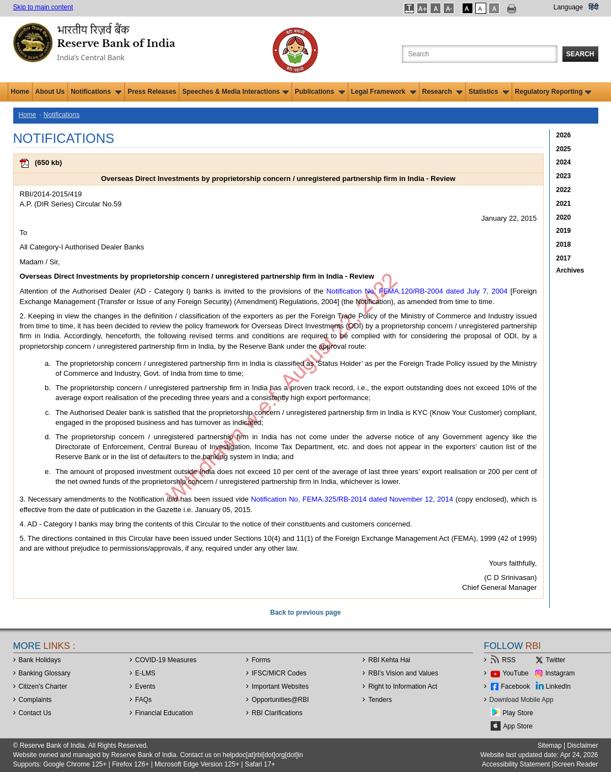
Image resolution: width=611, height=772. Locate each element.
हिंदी (593, 7)
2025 (563, 149)
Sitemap (550, 745)
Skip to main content (43, 7)
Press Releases (151, 91)
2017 (563, 258)
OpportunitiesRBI (280, 700)
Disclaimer (582, 745)
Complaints (35, 700)
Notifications (96, 91)
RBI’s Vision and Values (403, 673)
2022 (563, 190)
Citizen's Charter (43, 686)
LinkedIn (558, 686)
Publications (320, 91)
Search (580, 54)
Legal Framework (383, 91)
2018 (563, 244)
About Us (50, 91)
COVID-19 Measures (165, 660)
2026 (563, 135)
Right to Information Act (402, 686)
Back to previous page (305, 612)
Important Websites (280, 686)
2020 (563, 217)
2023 (563, 176)
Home (20, 91)
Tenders (380, 700)
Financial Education (164, 713)
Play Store (518, 713)
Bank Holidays (40, 660)
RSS (509, 660)
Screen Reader (576, 764)
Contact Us (35, 713)
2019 (563, 231)
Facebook (515, 686)
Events (145, 686)
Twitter (555, 660)
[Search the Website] (479, 54)
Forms (261, 660)
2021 (563, 203)
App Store (518, 726)
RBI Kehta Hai (389, 660)
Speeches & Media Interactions (235, 91)
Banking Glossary (45, 673)
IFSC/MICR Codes (279, 673)
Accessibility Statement (516, 764)
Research (442, 91)
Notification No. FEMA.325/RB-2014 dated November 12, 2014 (352, 499)
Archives (570, 270)
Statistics (489, 91)
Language (568, 7)
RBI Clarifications (277, 713)
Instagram (560, 673)
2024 (563, 162)
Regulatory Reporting (553, 91)
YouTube (516, 673)
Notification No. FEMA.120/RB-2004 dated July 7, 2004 (416, 291)
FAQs (143, 700)
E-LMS (145, 673)
